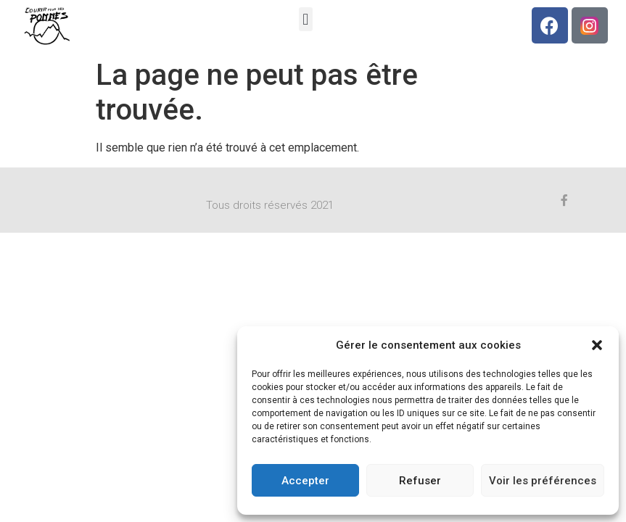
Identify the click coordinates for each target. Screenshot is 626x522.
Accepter (305, 480)
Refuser (420, 480)
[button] (597, 345)
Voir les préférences (542, 480)
